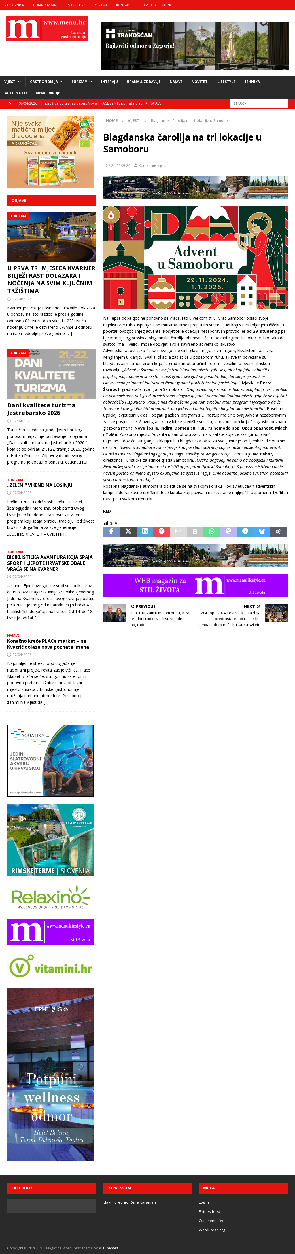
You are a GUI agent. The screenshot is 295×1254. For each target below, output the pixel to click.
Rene (143, 165)
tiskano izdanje (46, 5)
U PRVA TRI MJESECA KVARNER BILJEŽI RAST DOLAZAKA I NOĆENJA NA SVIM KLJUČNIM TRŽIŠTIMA (51, 279)
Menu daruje (48, 92)
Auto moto (16, 92)
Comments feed (213, 1220)
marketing (77, 5)
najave (176, 81)
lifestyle (226, 81)
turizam (79, 81)
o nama (101, 5)
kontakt (123, 5)
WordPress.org (212, 1229)
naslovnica (14, 5)
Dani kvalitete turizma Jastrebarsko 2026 (41, 409)
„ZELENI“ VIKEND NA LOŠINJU (40, 485)
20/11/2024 (120, 165)
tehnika (252, 81)
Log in (204, 1202)
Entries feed (209, 1211)
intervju (109, 81)
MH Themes (108, 1248)
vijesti (10, 81)
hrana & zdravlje (144, 81)
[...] (69, 333)
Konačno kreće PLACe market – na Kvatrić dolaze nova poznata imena (48, 644)
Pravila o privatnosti (158, 5)
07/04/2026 (21, 298)
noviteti (200, 81)
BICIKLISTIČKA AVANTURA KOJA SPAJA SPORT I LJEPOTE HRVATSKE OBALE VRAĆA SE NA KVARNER (50, 563)
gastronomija (44, 81)
